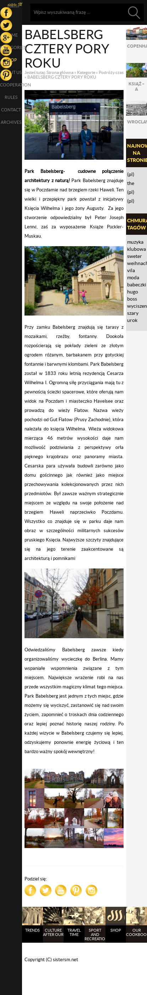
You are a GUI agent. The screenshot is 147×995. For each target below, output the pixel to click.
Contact (11, 109)
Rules (11, 97)
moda (133, 277)
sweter (134, 256)
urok (132, 320)
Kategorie (86, 72)
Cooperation (11, 85)
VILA (131, 270)
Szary (132, 313)
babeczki (136, 284)
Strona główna (60, 72)
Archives (11, 122)
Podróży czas (111, 72)
